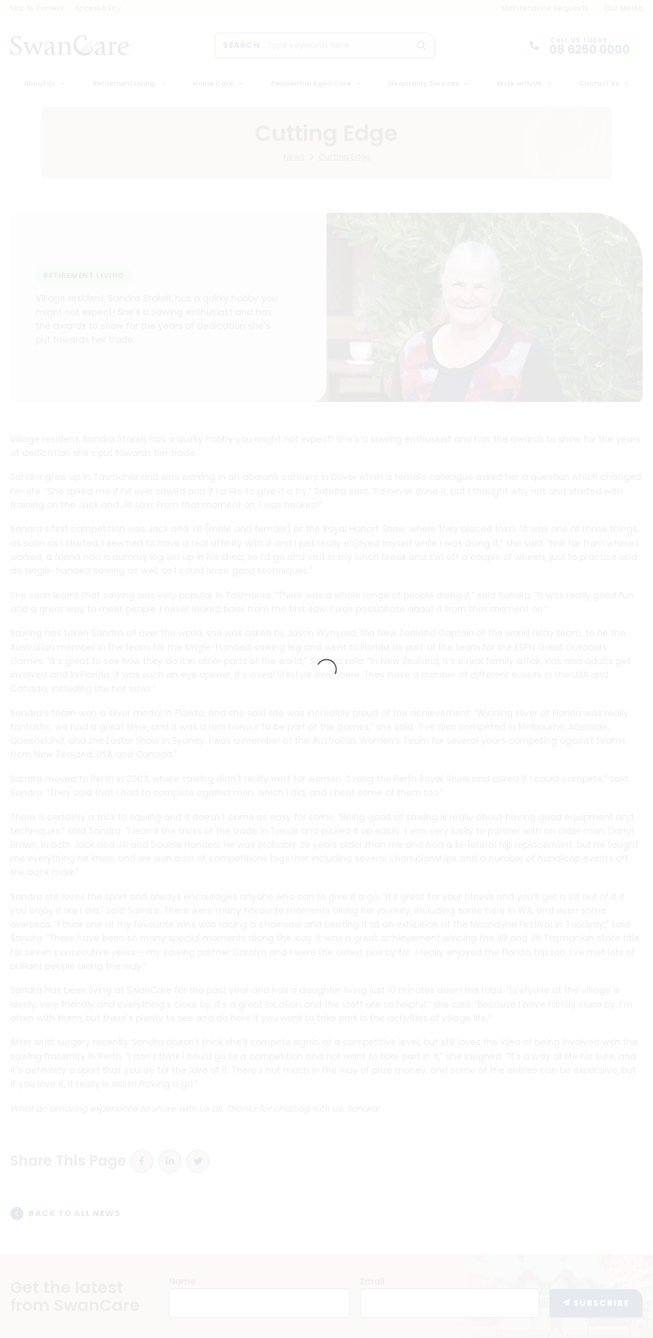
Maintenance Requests (545, 8)
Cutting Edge (344, 157)
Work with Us (518, 83)
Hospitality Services (423, 83)
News (294, 157)
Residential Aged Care (311, 83)
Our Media (623, 8)
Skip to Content (37, 8)
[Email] (449, 1303)
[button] (422, 45)
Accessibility (97, 8)
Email (372, 1281)
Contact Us (599, 83)
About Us (39, 83)
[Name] (259, 1303)
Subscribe (601, 1303)
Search (241, 45)
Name (182, 1281)
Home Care (213, 83)
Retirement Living (124, 83)
